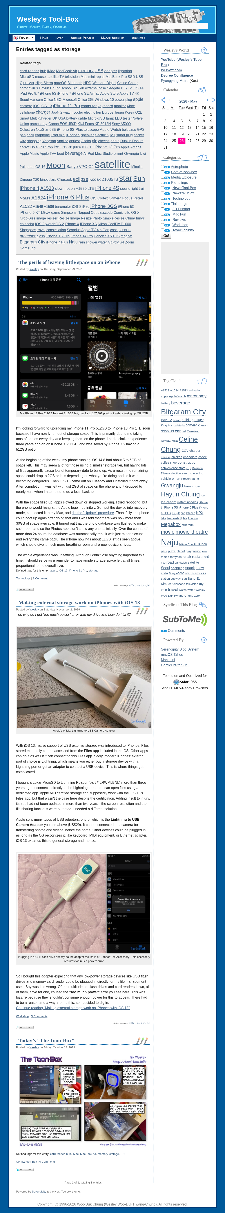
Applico (62, 141)
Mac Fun (179, 214)
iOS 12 (126, 88)
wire (23, 141)
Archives (138, 38)
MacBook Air (66, 71)
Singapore (28, 230)
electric (187, 473)
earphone (42, 135)
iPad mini (58, 135)
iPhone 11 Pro (66, 105)
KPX (199, 513)
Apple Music (29, 153)
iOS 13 (46, 106)
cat (184, 431)
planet (180, 551)
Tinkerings (179, 204)
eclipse (80, 179)
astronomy (38, 124)
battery (71, 118)
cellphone (27, 112)
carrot (24, 147)
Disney (165, 473)
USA (61, 118)
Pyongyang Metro (174, 81)
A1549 (38, 206)
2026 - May (188, 101)
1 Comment (40, 578)
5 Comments (39, 1016)
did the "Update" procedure (93, 513)
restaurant (200, 557)
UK (54, 118)
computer (88, 106)
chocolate (190, 457)
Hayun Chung (49, 88)
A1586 (49, 206)
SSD (131, 77)
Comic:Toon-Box (26, 1161)
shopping (34, 141)
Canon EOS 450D (63, 124)
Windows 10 (104, 99)
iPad (85, 206)
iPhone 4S (107, 188)
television (72, 77)
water (102, 242)
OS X (135, 212)
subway (175, 578)
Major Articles (112, 38)
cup (188, 468)
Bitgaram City (32, 242)
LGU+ (45, 212)
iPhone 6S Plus (70, 129)
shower (91, 242)
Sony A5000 (121, 124)
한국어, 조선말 (135, 585)
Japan (119, 112)
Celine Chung (127, 83)
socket (139, 135)
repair (100, 77)
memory (86, 70)
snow (200, 568)
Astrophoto (179, 167)
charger (43, 112)
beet (60, 153)
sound (125, 188)
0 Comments (47, 1161)
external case (95, 88)
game (55, 212)
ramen (165, 557)
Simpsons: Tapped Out (79, 212)
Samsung (28, 248)
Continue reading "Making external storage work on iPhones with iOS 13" (73, 1008)
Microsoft (69, 99)
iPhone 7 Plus (57, 242)
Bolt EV (166, 420)
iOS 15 (87, 147)
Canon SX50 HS (107, 236)
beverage (74, 153)
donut (115, 141)
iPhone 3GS (103, 206)
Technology (23, 578)
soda (164, 573)
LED (118, 118)
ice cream (63, 146)
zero (197, 595)
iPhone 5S (48, 93)
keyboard (105, 106)
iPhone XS (88, 224)
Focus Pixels (132, 198)
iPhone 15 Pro (57, 236)
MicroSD (27, 77)
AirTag (95, 93)
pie (94, 140)
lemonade (173, 518)
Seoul (24, 99)
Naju (73, 242)
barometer (63, 206)
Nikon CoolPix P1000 (114, 224)
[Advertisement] (185, 308)
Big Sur (78, 88)
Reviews (179, 219)
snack (190, 568)
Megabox (170, 524)
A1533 (47, 188)
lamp (110, 118)
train (164, 590)
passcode (105, 212)
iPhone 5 (73, 135)
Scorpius (73, 230)
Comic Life (122, 212)
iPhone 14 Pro (82, 236)
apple (138, 99)
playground (193, 551)
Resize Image (69, 218)
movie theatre (192, 532)
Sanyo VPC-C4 (80, 166)
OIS (93, 198)
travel (41, 230)
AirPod (88, 153)
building (187, 420)
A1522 (26, 206)
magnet (126, 236)
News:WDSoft (183, 193)
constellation (56, 230)
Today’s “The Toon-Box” (46, 1040)
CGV (185, 450)
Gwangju (131, 153)
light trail (138, 188)
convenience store (173, 468)
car (178, 431)
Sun (139, 178)
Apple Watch (110, 129)
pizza (172, 551)
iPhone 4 (29, 188)
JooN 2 (56, 112)
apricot (74, 141)
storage (93, 570)
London (193, 518)
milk (184, 525)
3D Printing (181, 209)
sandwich (181, 562)
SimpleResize (113, 218)
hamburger (192, 486)
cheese (104, 141)
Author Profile (82, 38)
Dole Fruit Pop (41, 147)
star (125, 178)
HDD (87, 83)
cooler (78, 112)
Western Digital (104, 83)
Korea (129, 112)
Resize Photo (91, 218)
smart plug (124, 135)
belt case (129, 129)
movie (167, 532)
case (114, 230)
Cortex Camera (109, 198)
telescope (91, 129)
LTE (91, 188)
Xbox (131, 106)
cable (82, 118)
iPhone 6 (27, 212)
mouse (40, 77)
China (130, 218)
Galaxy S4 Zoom (121, 242)
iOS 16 (40, 167)
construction (188, 462)
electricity (102, 135)
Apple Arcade (131, 147)
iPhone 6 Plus (68, 197)
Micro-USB (96, 118)
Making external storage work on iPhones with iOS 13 (79, 602)
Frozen (186, 478)
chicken (176, 457)
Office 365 (86, 99)
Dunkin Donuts (131, 141)
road (170, 562)
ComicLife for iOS (174, 665)
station (165, 578)
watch (68, 112)
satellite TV (55, 77)
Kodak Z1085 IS (103, 179)
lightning (125, 71)
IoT (112, 135)
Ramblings (179, 182)
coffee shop (169, 462)
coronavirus (29, 88)
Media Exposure (184, 177)
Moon (55, 165)
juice (77, 147)
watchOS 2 (54, 224)
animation (195, 390)
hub (43, 71)
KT (38, 212)
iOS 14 (138, 88)
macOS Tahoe (172, 654)
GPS (141, 129)
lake (163, 518)
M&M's (25, 198)
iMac (51, 71)
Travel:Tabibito (182, 230)
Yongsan (49, 141)
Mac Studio (103, 153)
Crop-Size (27, 218)
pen (23, 135)
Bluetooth (74, 83)
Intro (60, 38)
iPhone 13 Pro (107, 147)
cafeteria (179, 425)
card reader (29, 71)
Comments (176, 630)
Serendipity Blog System (180, 649)
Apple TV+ (48, 153)
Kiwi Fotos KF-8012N (94, 124)
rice (163, 562)
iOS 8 (76, 207)
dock (30, 135)
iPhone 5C (126, 206)
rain (82, 242)
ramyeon (176, 557)
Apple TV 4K (129, 93)
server (28, 82)
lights (183, 518)
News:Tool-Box (184, 188)
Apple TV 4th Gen (95, 230)
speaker (87, 135)
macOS (60, 83)
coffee (202, 457)
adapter (110, 71)
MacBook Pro (116, 77)
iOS (36, 106)
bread (177, 420)
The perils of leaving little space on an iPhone (69, 262)
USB (98, 70)
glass (40, 236)
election (176, 473)
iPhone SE (80, 93)
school (66, 88)
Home (44, 38)
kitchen (190, 513)
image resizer (47, 218)
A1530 (81, 188)
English (146, 585)
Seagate (113, 88)
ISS (174, 513)
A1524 (38, 198)
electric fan (92, 112)
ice (203, 495)
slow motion (65, 188)
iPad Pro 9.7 (29, 93)
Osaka (86, 141)
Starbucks (198, 573)
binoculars (48, 179)
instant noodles (187, 502)
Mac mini (88, 77)
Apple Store (109, 93)
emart (118, 153)
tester (127, 118)
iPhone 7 (64, 93)
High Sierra (44, 83)
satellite (112, 164)
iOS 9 (40, 224)
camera (26, 106)
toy (201, 584)
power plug (123, 99)
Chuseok (64, 179)
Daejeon (197, 468)
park (164, 551)
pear (30, 167)
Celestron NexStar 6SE (38, 129)
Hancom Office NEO (46, 99)
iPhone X (72, 224)
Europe (107, 112)
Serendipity (39, 1191)
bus (170, 425)
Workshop (22, 1016)
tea (170, 584)
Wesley (34, 269)
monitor (120, 106)
